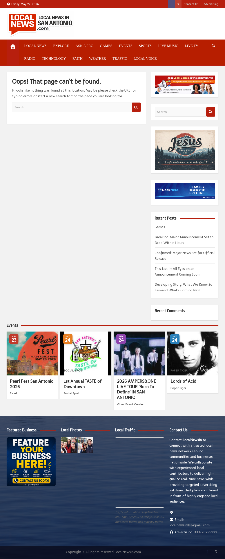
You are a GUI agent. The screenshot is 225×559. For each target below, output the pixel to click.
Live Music (168, 46)
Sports (145, 46)
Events (125, 46)
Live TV (191, 46)
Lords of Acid (183, 381)
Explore (61, 46)
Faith (78, 58)
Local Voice (145, 58)
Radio (29, 58)
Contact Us (191, 4)
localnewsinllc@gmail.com (189, 525)
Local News (35, 46)
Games (106, 46)
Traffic (119, 58)
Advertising (210, 4)
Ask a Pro (84, 46)
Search (136, 107)
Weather (97, 58)
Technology (54, 58)
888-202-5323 (205, 532)
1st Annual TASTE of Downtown (83, 384)
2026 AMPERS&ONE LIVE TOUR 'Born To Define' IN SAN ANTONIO (136, 389)
